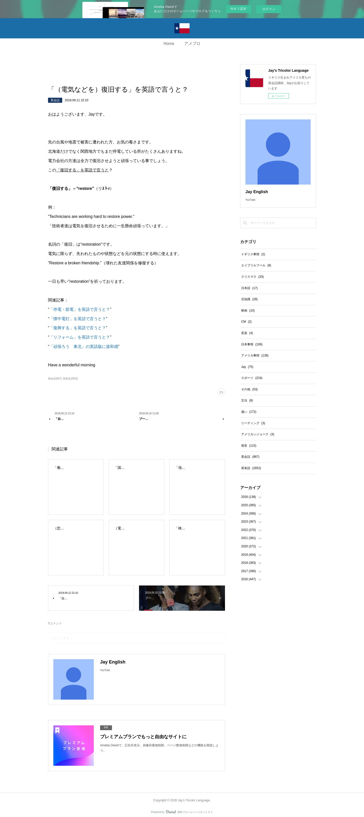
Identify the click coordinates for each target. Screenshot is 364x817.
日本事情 (251, 344)
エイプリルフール (256, 265)
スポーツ (251, 378)
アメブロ (192, 43)
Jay (247, 367)
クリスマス (252, 276)
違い (248, 412)
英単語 (251, 468)
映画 (248, 310)
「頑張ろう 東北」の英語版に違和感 (83, 346)
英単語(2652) (70, 378)
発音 (248, 445)
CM (246, 321)
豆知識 (249, 299)
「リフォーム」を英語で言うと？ (79, 337)
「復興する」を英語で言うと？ (77, 328)
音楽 (247, 333)
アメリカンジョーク (257, 434)
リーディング (253, 423)
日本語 (249, 288)
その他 (249, 389)
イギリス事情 (253, 254)
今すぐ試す (238, 9)
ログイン (269, 9)
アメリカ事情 (254, 355)
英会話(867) (54, 378)
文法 (247, 400)
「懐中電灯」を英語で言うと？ (77, 319)
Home (169, 43)
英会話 (55, 100)
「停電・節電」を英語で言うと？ (79, 309)
